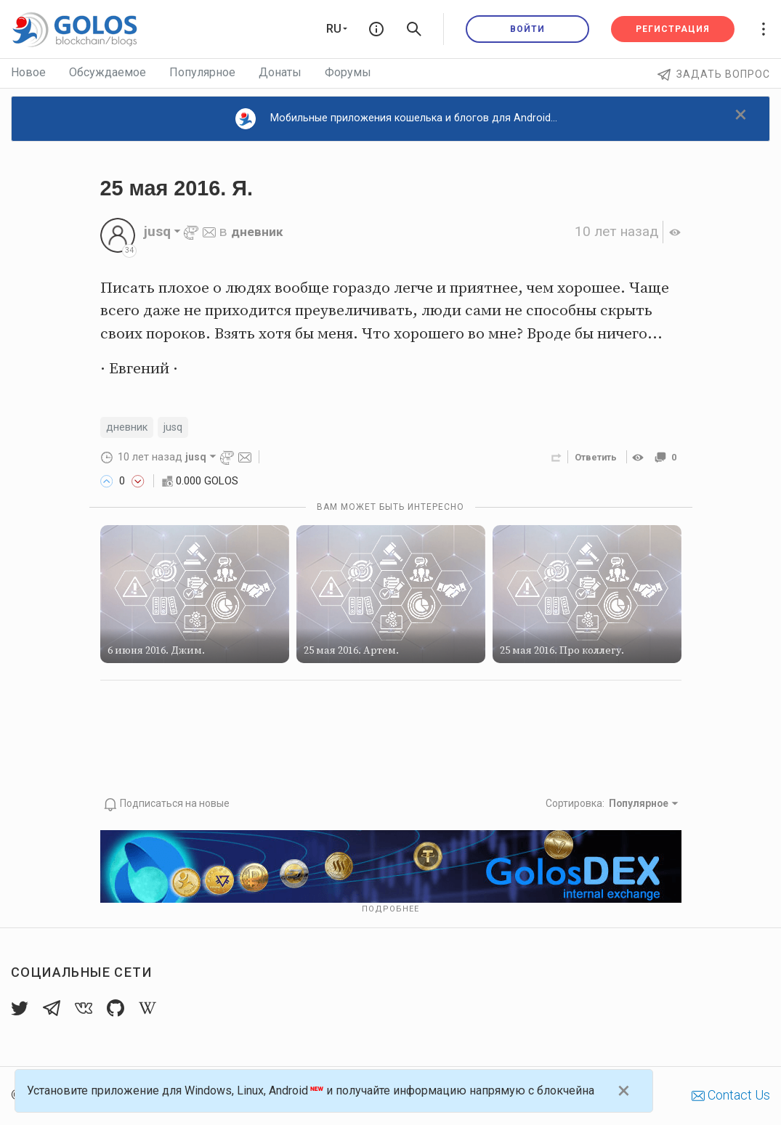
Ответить (591, 458)
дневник (259, 231)
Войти (527, 29)
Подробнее (390, 909)
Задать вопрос (713, 74)
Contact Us (731, 1095)
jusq (179, 428)
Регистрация (673, 29)
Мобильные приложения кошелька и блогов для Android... (396, 118)
